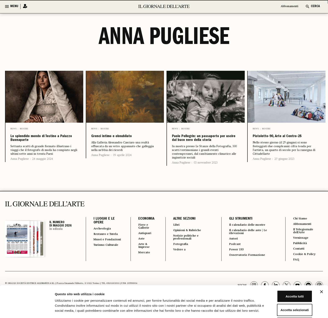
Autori (231, 252)
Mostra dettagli (220, 310)
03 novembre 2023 (206, 175)
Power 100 (234, 264)
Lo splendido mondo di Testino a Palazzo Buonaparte (40, 145)
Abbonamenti (287, 6)
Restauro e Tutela (102, 249)
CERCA (315, 6)
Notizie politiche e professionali (184, 251)
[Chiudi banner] (321, 272)
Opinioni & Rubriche (186, 243)
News (13, 129)
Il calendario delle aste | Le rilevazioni (248, 245)
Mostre (24, 129)
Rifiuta (282, 304)
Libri (173, 237)
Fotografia (178, 258)
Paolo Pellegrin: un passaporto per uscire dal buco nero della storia (205, 145)
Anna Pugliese (19, 171)
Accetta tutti (282, 277)
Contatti (298, 264)
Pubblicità (300, 258)
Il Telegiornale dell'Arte (304, 244)
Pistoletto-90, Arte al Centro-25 (280, 141)
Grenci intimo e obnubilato (111, 141)
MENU (14, 6)
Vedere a (177, 264)
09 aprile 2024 (122, 164)
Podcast (233, 258)
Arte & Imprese (141, 260)
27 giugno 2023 (284, 168)
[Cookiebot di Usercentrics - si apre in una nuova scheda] (27, 310)
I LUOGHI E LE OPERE (104, 233)
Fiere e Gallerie (141, 239)
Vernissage (301, 252)
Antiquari (142, 246)
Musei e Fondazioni (103, 258)
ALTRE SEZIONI (181, 231)
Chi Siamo (300, 231)
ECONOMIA (143, 231)
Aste (138, 252)
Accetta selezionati (282, 290)
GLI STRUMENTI (238, 231)
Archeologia (104, 241)
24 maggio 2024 (42, 171)
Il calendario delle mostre (248, 237)
